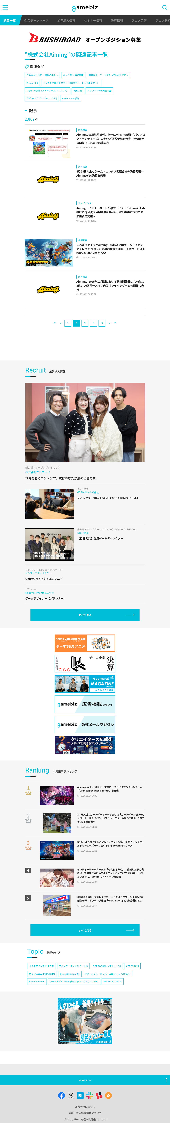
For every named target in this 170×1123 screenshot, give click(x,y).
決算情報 (117, 20)
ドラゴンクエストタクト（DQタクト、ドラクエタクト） (71, 82)
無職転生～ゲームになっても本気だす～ (108, 75)
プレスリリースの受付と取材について (85, 1119)
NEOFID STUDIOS (112, 981)
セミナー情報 (93, 20)
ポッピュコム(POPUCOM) (42, 973)
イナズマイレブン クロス (41, 966)
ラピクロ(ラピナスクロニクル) (42, 98)
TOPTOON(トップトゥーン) (107, 966)
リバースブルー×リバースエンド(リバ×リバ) (107, 973)
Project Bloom (37, 981)
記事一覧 (9, 20)
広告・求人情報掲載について (85, 1113)
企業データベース (36, 20)
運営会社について (85, 1106)
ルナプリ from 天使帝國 (99, 90)
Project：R (32, 82)
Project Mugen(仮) (70, 973)
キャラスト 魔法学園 (73, 75)
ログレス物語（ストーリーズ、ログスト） (47, 90)
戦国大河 (78, 90)
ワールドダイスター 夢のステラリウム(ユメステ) (74, 981)
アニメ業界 (139, 20)
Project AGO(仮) (70, 98)
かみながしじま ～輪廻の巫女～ (42, 75)
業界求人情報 (66, 20)
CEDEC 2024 (132, 966)
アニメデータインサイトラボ (73, 966)
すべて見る (85, 615)
